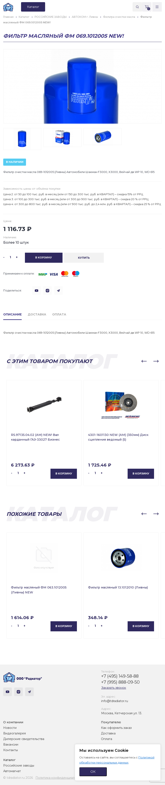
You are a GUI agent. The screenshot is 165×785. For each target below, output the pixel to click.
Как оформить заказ (116, 728)
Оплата (106, 739)
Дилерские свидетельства (23, 739)
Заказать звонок (113, 687)
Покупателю (111, 722)
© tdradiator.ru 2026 (18, 778)
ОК (93, 772)
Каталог (9, 760)
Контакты (10, 750)
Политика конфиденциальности (60, 778)
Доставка (108, 733)
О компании (13, 722)
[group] (82, 86)
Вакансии (10, 744)
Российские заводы (18, 765)
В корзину (63, 473)
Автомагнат (12, 771)
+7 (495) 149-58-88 (120, 675)
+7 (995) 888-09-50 (120, 681)
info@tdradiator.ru (114, 701)
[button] (144, 361)
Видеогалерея (14, 733)
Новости (10, 728)
